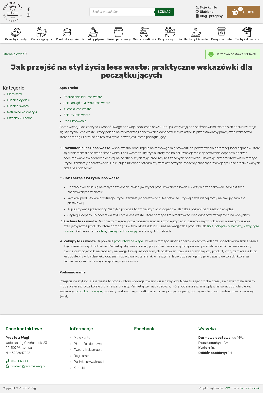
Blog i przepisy (209, 16)
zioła (210, 226)
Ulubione (204, 12)
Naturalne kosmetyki (22, 112)
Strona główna (13, 54)
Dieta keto (14, 94)
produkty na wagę (89, 291)
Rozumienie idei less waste (82, 97)
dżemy (113, 231)
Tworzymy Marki (250, 388)
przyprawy (222, 226)
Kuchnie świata (18, 106)
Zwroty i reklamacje (88, 350)
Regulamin (81, 356)
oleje (102, 231)
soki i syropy (129, 231)
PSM (227, 388)
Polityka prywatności (89, 362)
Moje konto (206, 7)
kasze (69, 231)
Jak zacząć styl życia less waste (86, 103)
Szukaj (164, 12)
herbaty (236, 226)
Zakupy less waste (76, 115)
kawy (247, 226)
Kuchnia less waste (77, 109)
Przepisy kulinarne (20, 118)
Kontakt (79, 368)
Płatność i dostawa (88, 344)
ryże (256, 226)
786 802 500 (17, 361)
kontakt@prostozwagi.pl (25, 366)
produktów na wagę (128, 241)
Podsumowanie (74, 121)
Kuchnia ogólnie (18, 100)
